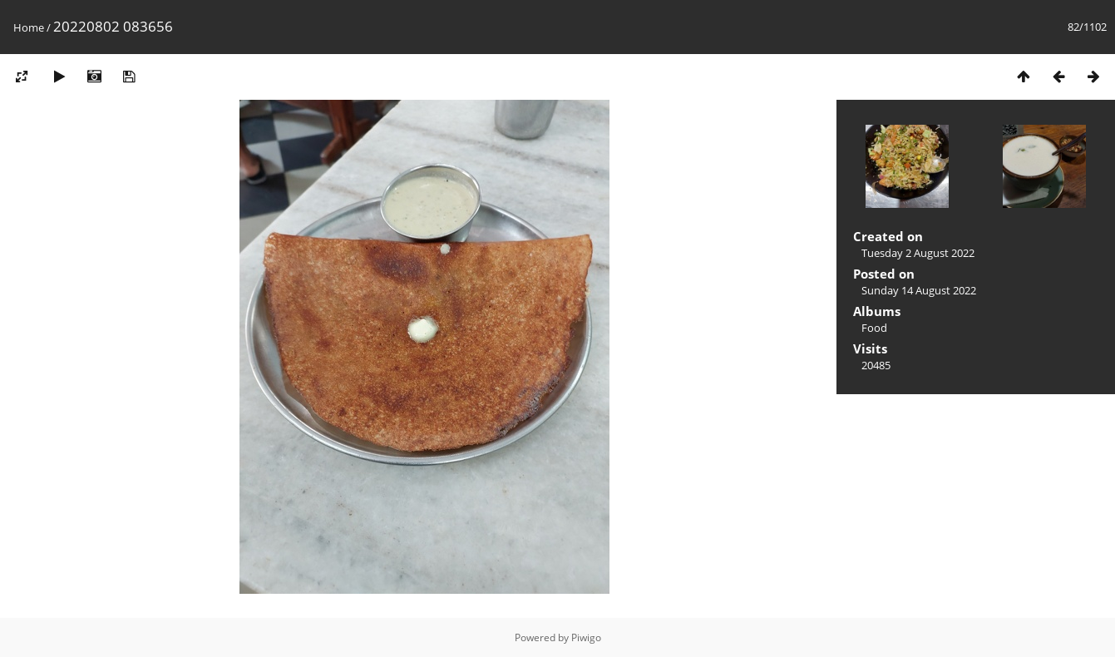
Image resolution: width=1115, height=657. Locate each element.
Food (874, 327)
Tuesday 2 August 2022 (917, 252)
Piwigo (586, 637)
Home (28, 27)
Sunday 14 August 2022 (918, 290)
